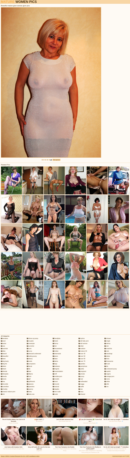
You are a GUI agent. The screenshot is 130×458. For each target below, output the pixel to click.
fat (28, 369)
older (81, 346)
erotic (29, 361)
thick (106, 358)
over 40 (82, 353)
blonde (4, 371)
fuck (29, 376)
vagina (107, 374)
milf (55, 374)
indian (55, 351)
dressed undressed (34, 353)
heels (55, 341)
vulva (107, 379)
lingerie (56, 369)
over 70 (82, 361)
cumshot (30, 346)
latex (55, 358)
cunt (29, 348)
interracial (57, 353)
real (81, 379)
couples (30, 341)
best (3, 358)
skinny (107, 343)
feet (29, 371)
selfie (81, 386)
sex (81, 389)
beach (4, 353)
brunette (4, 384)
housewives (57, 348)
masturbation (58, 371)
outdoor (82, 348)
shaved (82, 394)
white (107, 381)
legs (55, 364)
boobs (4, 376)
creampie (31, 343)
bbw (3, 351)
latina (55, 361)
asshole (4, 348)
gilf (29, 379)
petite (81, 369)
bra (3, 381)
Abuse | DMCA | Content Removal (10, 456)
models (56, 379)
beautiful (4, 356)
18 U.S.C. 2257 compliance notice (29, 456)
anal (3, 341)
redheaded (83, 381)
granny (30, 389)
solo (106, 351)
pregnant (82, 371)
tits (106, 366)
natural (56, 386)
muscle (56, 384)
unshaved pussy (110, 369)
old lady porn (84, 341)
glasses (30, 384)
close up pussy (32, 338)
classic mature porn (8, 391)
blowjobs (4, 374)
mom (55, 381)
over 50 (82, 356)
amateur (4, 338)
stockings (108, 353)
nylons (82, 338)
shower (107, 338)
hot (55, 346)
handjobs (56, 338)
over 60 (82, 358)
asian (3, 343)
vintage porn (109, 376)
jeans (55, 356)
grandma (30, 386)
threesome (108, 361)
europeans (31, 364)
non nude (57, 391)
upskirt (107, 371)
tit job (107, 364)
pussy (81, 376)
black (3, 369)
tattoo (107, 356)
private (82, 374)
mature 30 (83, 351)
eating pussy (32, 356)
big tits (4, 364)
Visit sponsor (56, 160)
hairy (29, 391)
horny (55, 343)
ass (3, 346)
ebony (30, 358)
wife (106, 384)
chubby (4, 389)
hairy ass (30, 394)
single (107, 341)
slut (106, 346)
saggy (81, 384)
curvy (29, 351)
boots (3, 379)
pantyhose (83, 366)
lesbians (56, 366)
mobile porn (57, 376)
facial (29, 366)
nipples (56, 389)
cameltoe (5, 386)
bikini (3, 366)
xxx (106, 386)
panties (82, 364)
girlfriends (31, 381)
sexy (81, 391)
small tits (108, 348)
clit (3, 394)
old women (83, 343)
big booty (5, 361)
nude (55, 394)
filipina (30, 374)
